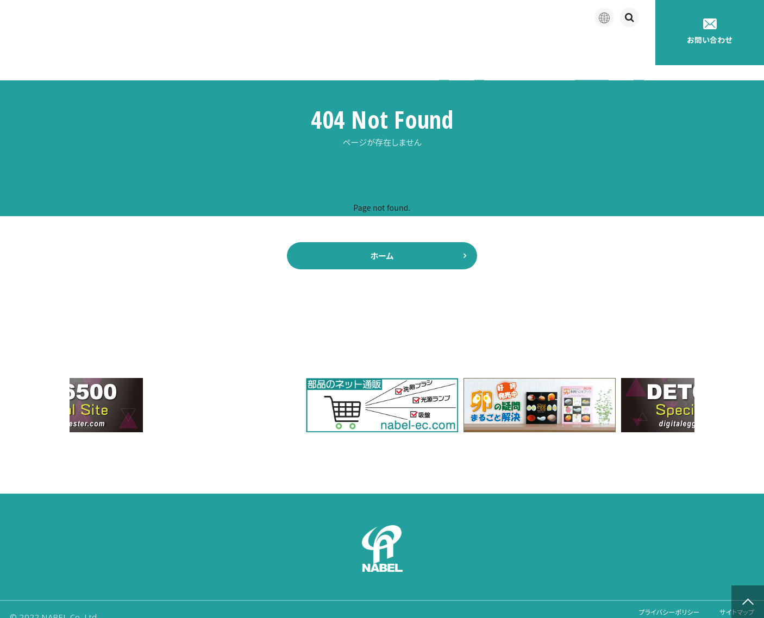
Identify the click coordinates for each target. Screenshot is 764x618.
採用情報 (625, 48)
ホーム (382, 240)
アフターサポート (468, 48)
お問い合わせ (709, 31)
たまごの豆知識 (553, 48)
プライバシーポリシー (653, 601)
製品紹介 (394, 48)
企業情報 (333, 48)
